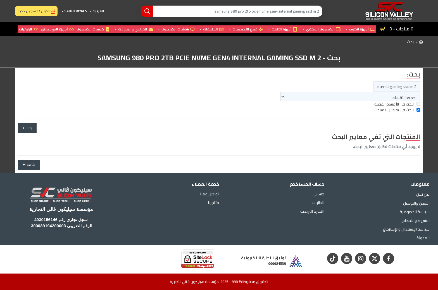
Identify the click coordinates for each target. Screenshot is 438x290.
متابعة (31, 164)
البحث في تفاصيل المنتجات (396, 110)
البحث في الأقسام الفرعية (397, 104)
